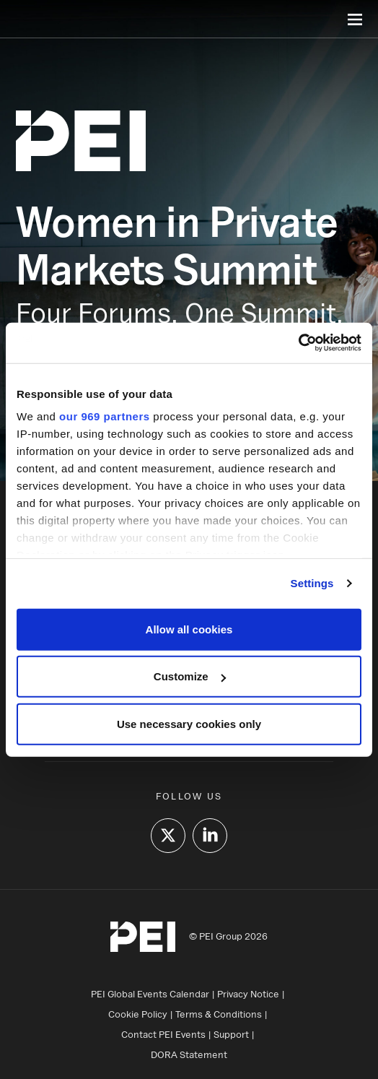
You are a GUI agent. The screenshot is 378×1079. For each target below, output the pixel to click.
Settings (312, 583)
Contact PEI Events (163, 1034)
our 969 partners (104, 416)
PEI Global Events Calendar (150, 994)
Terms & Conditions (218, 1014)
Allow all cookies (189, 629)
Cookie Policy (137, 1014)
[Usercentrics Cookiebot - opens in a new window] (298, 343)
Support (231, 1034)
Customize (190, 676)
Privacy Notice (248, 994)
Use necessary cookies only (189, 723)
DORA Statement (189, 1054)
